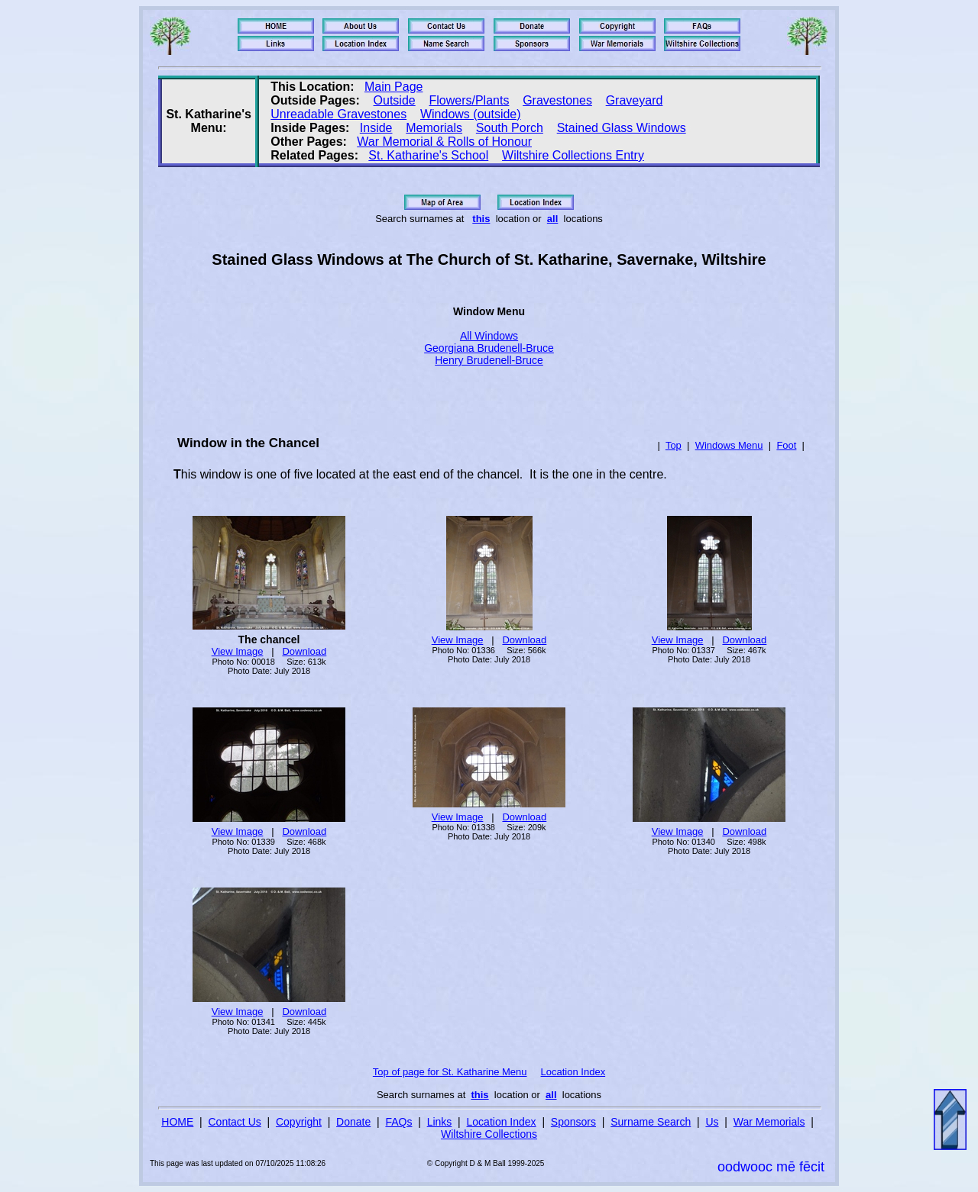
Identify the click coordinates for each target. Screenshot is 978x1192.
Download (304, 651)
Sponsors (573, 1122)
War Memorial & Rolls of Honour (444, 141)
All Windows (489, 336)
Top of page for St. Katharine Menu (450, 1072)
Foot (786, 445)
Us (711, 1122)
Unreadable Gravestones (338, 114)
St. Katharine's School (428, 155)
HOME (177, 1122)
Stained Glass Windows (621, 127)
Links (439, 1122)
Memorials (434, 127)
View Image (238, 651)
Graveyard (634, 100)
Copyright (299, 1122)
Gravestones (557, 100)
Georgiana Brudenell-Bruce (489, 348)
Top (673, 445)
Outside (395, 100)
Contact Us (235, 1122)
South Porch (509, 127)
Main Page (393, 86)
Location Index (573, 1072)
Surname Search (650, 1122)
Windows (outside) (470, 114)
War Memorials (769, 1122)
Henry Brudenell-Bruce (489, 360)
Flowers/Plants (469, 100)
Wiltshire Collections (489, 1134)
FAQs (398, 1122)
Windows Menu (729, 445)
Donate (353, 1122)
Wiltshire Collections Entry (573, 155)
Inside (376, 127)
